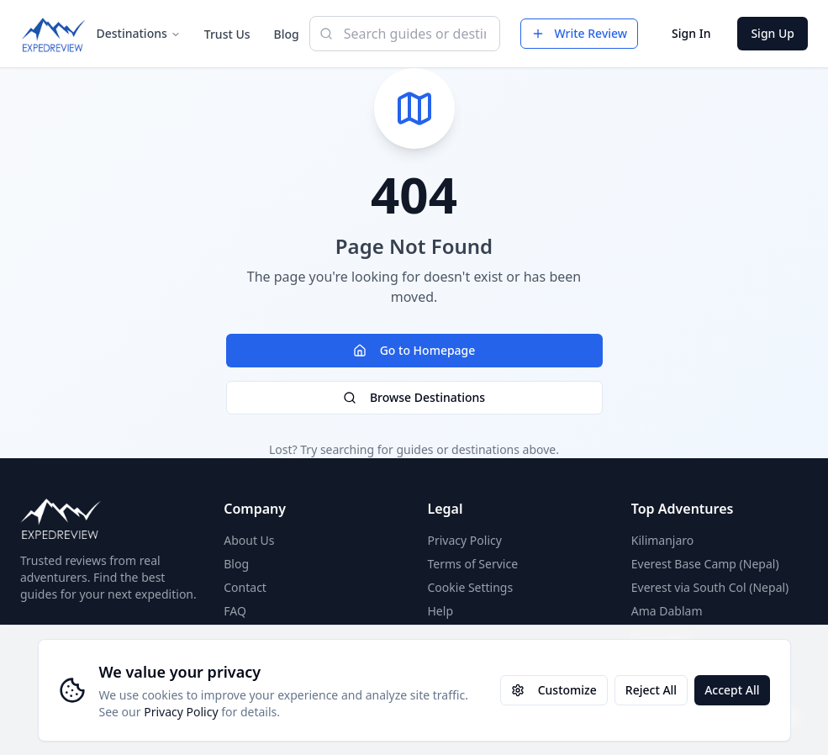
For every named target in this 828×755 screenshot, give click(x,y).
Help (441, 611)
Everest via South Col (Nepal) (710, 587)
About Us (249, 540)
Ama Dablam (667, 611)
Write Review (579, 33)
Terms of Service (473, 564)
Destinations (139, 33)
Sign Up (772, 33)
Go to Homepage (414, 350)
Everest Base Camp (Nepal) (705, 564)
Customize (554, 690)
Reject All (651, 690)
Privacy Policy (181, 712)
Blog (286, 34)
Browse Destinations (414, 397)
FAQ (235, 611)
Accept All (731, 690)
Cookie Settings (471, 587)
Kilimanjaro (662, 540)
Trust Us (227, 34)
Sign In (691, 33)
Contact (245, 587)
